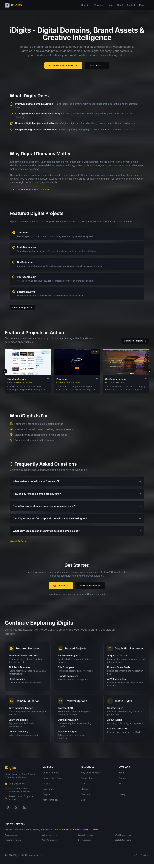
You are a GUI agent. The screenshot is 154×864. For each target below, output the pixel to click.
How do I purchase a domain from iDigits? (77, 493)
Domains (85, 5)
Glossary (85, 789)
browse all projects (90, 829)
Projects (98, 5)
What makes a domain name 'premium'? (77, 481)
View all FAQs (18, 541)
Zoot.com (22, 232)
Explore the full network (69, 829)
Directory (85, 794)
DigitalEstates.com (123, 840)
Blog (83, 800)
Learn (109, 5)
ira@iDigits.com (17, 783)
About (120, 5)
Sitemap (122, 795)
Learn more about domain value (29, 189)
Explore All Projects (135, 340)
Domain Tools (87, 778)
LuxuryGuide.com (85, 835)
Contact (131, 5)
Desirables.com (84, 840)
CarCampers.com (115, 380)
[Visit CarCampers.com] (126, 364)
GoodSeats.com (16, 380)
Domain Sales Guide (53, 778)
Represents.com (26, 276)
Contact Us (97, 65)
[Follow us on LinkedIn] (25, 808)
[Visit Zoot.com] (77, 364)
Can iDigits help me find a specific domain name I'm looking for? (77, 518)
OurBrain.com (25, 262)
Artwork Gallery (50, 800)
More (143, 5)
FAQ (121, 783)
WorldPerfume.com (50, 840)
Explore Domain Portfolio (63, 65)
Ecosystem (48, 789)
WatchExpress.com (123, 835)
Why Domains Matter (91, 772)
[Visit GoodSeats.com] (28, 364)
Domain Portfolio (51, 772)
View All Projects (22, 307)
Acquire (46, 794)
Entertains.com (26, 291)
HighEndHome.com (13, 840)
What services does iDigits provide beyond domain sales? (77, 530)
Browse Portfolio (90, 585)
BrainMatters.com (27, 247)
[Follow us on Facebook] (8, 808)
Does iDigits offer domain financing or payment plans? (77, 506)
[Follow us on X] (16, 808)
